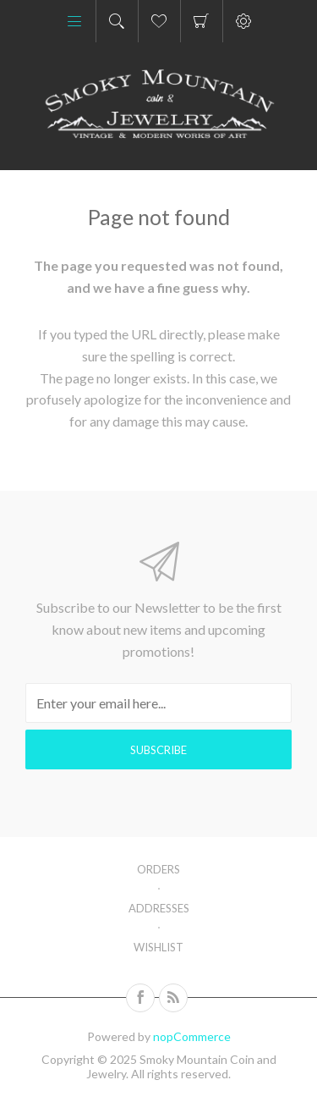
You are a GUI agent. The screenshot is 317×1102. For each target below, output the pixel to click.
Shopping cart (201, 21)
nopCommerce (192, 1036)
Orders (158, 869)
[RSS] (173, 998)
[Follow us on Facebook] (140, 998)
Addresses (158, 908)
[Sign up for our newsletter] (158, 703)
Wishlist (158, 947)
